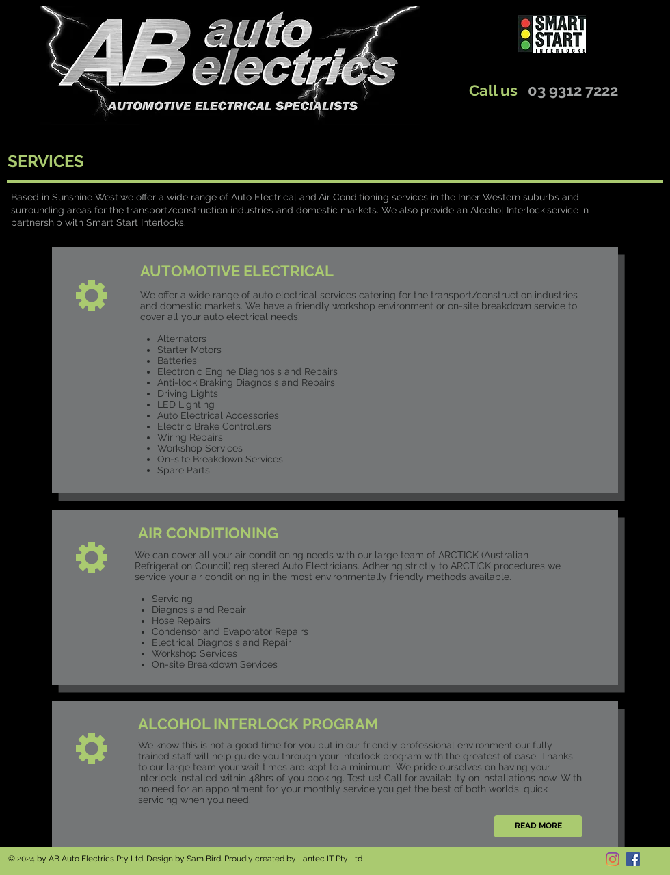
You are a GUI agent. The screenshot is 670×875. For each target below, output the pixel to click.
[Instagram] (612, 859)
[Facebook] (633, 859)
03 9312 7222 (573, 90)
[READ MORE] (538, 826)
